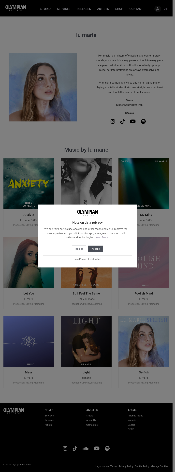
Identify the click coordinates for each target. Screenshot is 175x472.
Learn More (101, 237)
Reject (79, 248)
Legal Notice (94, 259)
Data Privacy (80, 259)
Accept (96, 248)
